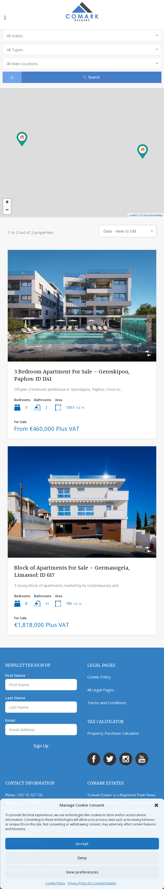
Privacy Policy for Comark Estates (92, 883)
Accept (82, 843)
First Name (15, 675)
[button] (156, 805)
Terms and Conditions (106, 702)
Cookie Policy (55, 883)
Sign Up (41, 746)
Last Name (15, 697)
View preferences (82, 872)
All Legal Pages (100, 689)
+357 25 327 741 (30, 795)
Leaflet (133, 215)
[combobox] (82, 35)
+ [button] (7, 202)
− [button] (7, 210)
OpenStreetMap (153, 215)
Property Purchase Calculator (113, 733)
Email (10, 720)
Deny (82, 857)
